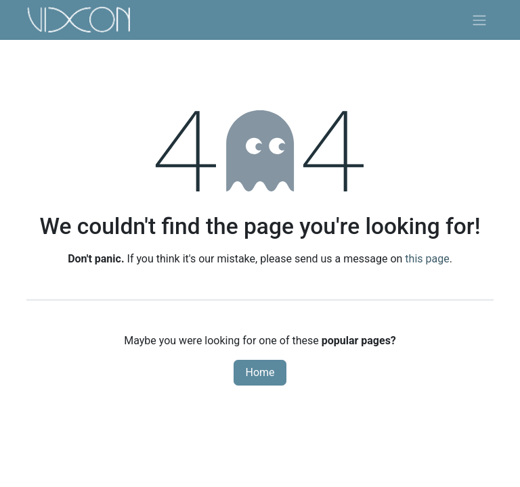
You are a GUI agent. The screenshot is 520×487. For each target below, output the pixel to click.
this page (427, 258)
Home (259, 372)
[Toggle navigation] (479, 19)
